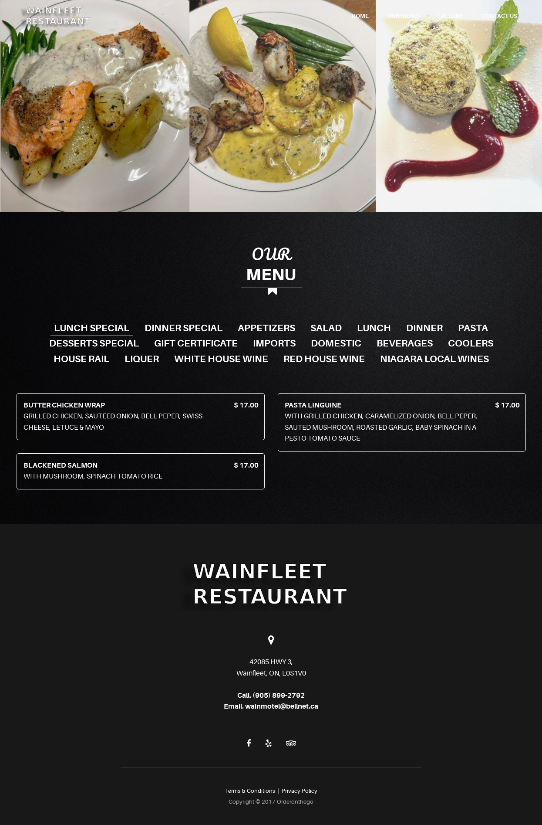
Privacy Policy (299, 791)
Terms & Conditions (250, 791)
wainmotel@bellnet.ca (281, 706)
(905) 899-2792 (278, 695)
